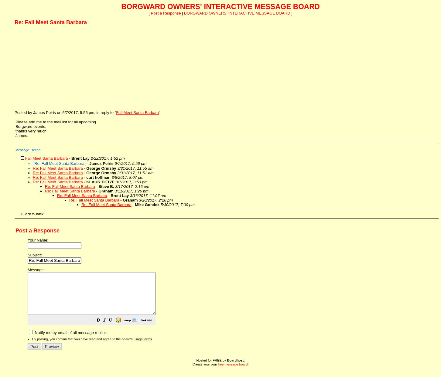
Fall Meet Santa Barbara (137, 112)
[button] (113, 329)
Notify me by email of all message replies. (68, 341)
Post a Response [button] (166, 13)
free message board (233, 372)
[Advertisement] (60, 67)
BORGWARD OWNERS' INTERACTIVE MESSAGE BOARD (237, 13)
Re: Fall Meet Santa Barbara (58, 168)
